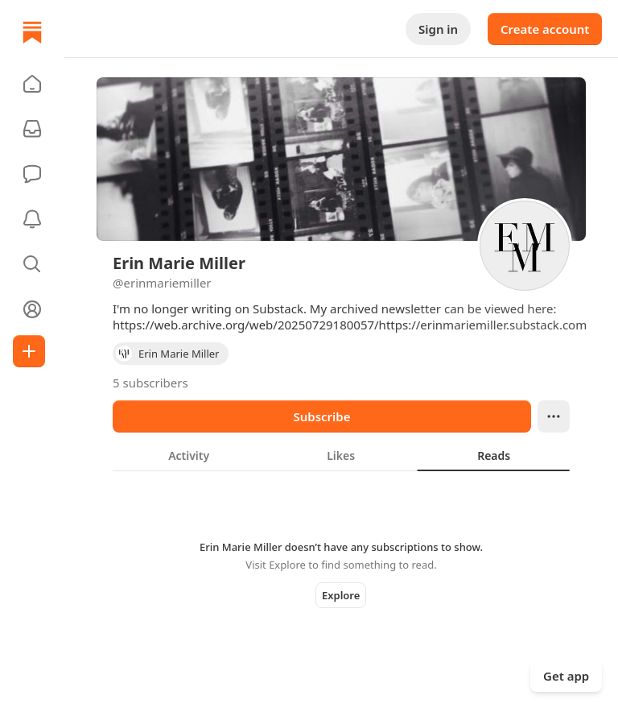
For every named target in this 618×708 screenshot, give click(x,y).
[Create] (29, 351)
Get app (566, 676)
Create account (545, 29)
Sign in (438, 29)
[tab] (189, 455)
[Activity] (32, 219)
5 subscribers (150, 383)
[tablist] (341, 455)
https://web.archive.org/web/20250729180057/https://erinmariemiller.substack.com (350, 325)
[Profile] (32, 309)
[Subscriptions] (32, 129)
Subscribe (321, 416)
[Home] (32, 32)
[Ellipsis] (554, 416)
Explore (341, 595)
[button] (32, 83)
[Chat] (32, 174)
